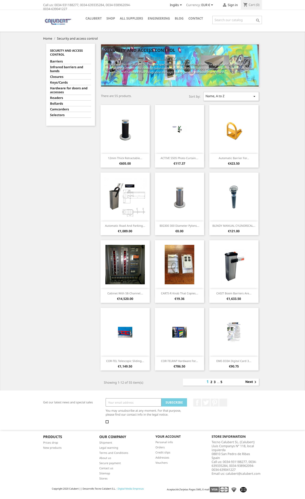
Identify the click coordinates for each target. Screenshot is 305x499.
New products (52, 448)
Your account (168, 436)
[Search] (237, 20)
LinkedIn (223, 403)
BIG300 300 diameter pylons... (179, 226)
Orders (160, 447)
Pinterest (215, 403)
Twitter (206, 403)
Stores (103, 478)
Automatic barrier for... (234, 158)
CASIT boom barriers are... (233, 293)
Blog (179, 18)
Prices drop (50, 442)
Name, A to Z (231, 96)
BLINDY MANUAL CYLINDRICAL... (233, 226)
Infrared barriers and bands (66, 69)
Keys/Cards (59, 82)
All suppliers (131, 18)
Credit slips (162, 452)
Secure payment (110, 463)
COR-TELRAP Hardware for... (179, 361)
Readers (56, 98)
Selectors (57, 115)
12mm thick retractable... (125, 158)
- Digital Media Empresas (130, 488)
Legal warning (108, 448)
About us (105, 458)
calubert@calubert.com (243, 473)
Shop (110, 18)
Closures (56, 77)
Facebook (197, 403)
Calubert (94, 18)
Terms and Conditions (113, 453)
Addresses (162, 457)
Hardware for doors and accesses (68, 90)
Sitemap (104, 473)
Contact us (106, 468)
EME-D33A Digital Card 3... (233, 361)
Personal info (164, 442)
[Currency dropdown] (207, 5)
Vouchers (161, 462)
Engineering (159, 18)
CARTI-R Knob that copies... (179, 293)
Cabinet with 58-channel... (125, 293)
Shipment (105, 442)
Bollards (56, 104)
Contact (195, 18)
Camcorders (59, 109)
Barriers (56, 61)
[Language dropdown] (176, 5)
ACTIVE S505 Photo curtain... (179, 158)
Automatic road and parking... (125, 226)
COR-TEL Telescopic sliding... (125, 361)
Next (251, 382)
